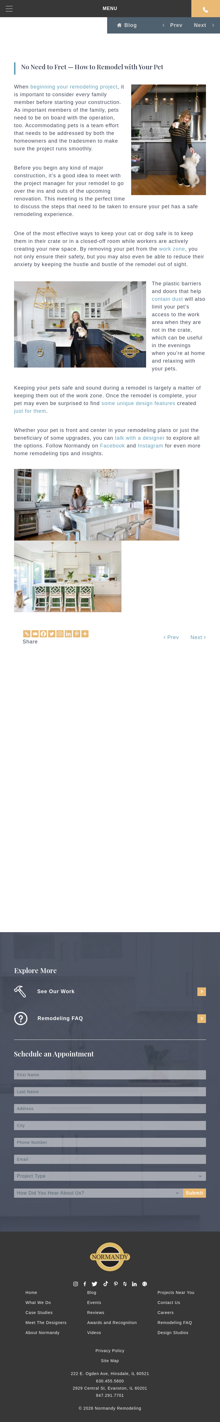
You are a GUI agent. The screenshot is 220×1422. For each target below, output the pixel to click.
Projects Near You (176, 1292)
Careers (166, 1312)
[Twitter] (51, 633)
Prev (171, 637)
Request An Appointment (206, 10)
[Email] (35, 633)
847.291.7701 (110, 1395)
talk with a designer (140, 438)
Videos (94, 1332)
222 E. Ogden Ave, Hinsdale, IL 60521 (110, 1373)
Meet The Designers (46, 1322)
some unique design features (138, 403)
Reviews (96, 1312)
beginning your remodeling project (73, 87)
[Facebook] (43, 633)
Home (31, 1292)
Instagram (150, 446)
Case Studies (39, 1312)
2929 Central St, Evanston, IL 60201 (110, 1388)
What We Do (38, 1302)
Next (198, 637)
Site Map (110, 1360)
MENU (61, 8)
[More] (85, 633)
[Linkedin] (68, 633)
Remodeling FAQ (175, 1322)
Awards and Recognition (112, 1322)
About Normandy (42, 1332)
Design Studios (173, 1332)
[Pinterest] (76, 633)
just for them (30, 411)
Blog (127, 25)
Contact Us (169, 1302)
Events (94, 1302)
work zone (172, 249)
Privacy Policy (109, 1350)
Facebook (112, 446)
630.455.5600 (110, 1381)
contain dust (167, 299)
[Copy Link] (26, 633)
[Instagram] (60, 633)
